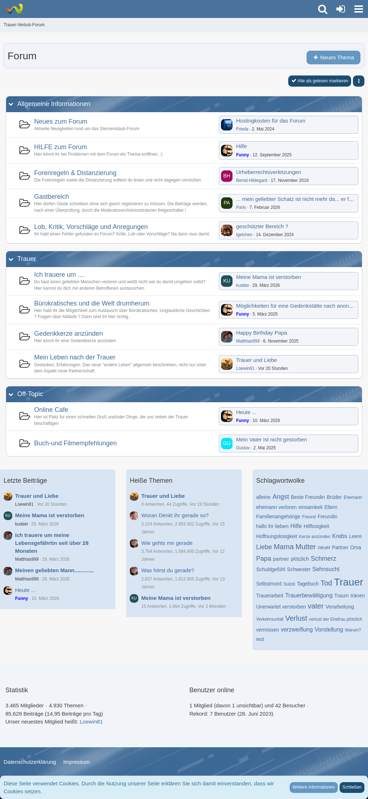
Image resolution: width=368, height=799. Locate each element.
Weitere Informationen (314, 787)
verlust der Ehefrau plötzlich (335, 619)
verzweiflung (297, 629)
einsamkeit (311, 507)
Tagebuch (308, 584)
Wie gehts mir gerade (167, 543)
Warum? (353, 630)
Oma (355, 547)
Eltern (330, 507)
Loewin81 (245, 368)
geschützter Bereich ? (262, 226)
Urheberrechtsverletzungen (268, 172)
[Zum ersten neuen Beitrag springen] (227, 124)
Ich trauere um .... (59, 274)
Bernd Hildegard (251, 180)
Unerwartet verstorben (281, 607)
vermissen (267, 630)
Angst (280, 496)
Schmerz (323, 558)
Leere (355, 536)
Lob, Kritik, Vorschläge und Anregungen (91, 226)
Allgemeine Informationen (54, 103)
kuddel (242, 285)
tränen (357, 595)
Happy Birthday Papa (261, 333)
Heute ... (246, 412)
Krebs (339, 536)
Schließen (352, 787)
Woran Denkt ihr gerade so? (174, 515)
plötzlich (300, 559)
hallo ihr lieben (272, 526)
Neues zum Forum (60, 121)
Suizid (289, 584)
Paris (241, 207)
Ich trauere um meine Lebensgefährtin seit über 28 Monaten (51, 543)
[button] (358, 9)
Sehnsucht (326, 569)
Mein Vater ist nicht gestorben (271, 439)
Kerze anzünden (314, 536)
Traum (341, 595)
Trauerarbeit (270, 595)
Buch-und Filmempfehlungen (75, 443)
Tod (326, 583)
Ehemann (353, 497)
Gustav (243, 447)
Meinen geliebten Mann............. (54, 570)
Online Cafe (51, 409)
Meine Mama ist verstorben (268, 277)
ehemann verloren (276, 507)
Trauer (26, 258)
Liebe (264, 547)
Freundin (327, 516)
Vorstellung (328, 629)
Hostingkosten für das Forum (270, 121)
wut (260, 639)
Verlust (296, 618)
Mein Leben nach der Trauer (74, 357)
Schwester (298, 569)
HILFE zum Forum (60, 147)
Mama (284, 547)
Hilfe (241, 146)
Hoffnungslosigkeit (276, 536)
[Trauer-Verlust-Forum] (13, 8)
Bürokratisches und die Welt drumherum (92, 303)
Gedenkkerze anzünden (68, 333)
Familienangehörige (278, 516)
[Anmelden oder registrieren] (341, 9)
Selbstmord (269, 584)
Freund (309, 516)
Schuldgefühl (270, 569)
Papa (263, 558)
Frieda (242, 129)
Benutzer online (211, 690)
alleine (263, 497)
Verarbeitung (340, 607)
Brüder (334, 497)
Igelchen (244, 234)
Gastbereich (51, 196)
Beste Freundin (308, 497)
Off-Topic (30, 394)
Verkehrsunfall (270, 619)
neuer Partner (333, 547)
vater (315, 606)
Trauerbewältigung (308, 595)
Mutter (305, 547)
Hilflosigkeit (316, 526)
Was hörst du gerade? (167, 570)
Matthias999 (247, 341)
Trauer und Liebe (256, 360)
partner (281, 559)
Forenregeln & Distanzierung (75, 172)
